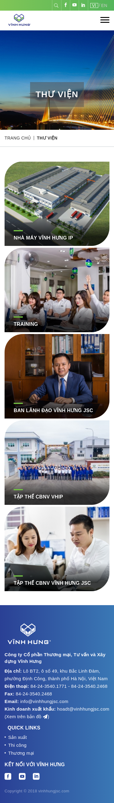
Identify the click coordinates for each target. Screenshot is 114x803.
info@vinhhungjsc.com (44, 701)
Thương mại (21, 753)
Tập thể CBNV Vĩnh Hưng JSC (52, 583)
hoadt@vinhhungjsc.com (83, 709)
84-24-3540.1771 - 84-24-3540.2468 (68, 686)
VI (94, 5)
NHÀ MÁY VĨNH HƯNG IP (43, 237)
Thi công (17, 745)
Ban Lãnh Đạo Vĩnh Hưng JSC (53, 410)
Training (26, 324)
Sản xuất (17, 737)
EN (104, 5)
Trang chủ (18, 138)
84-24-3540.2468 (34, 693)
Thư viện (47, 138)
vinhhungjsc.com (53, 791)
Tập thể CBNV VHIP (38, 496)
